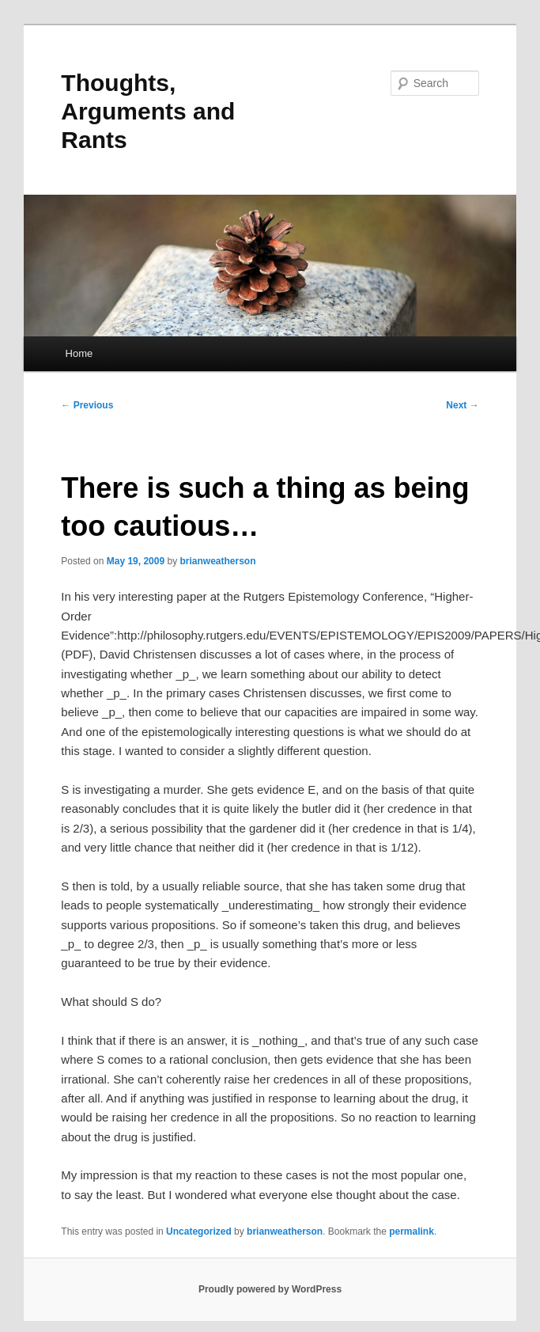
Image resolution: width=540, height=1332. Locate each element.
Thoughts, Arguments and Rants (148, 111)
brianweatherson (217, 561)
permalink (411, 1231)
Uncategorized (199, 1231)
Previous (87, 405)
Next (462, 405)
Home (79, 353)
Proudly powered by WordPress (270, 1289)
